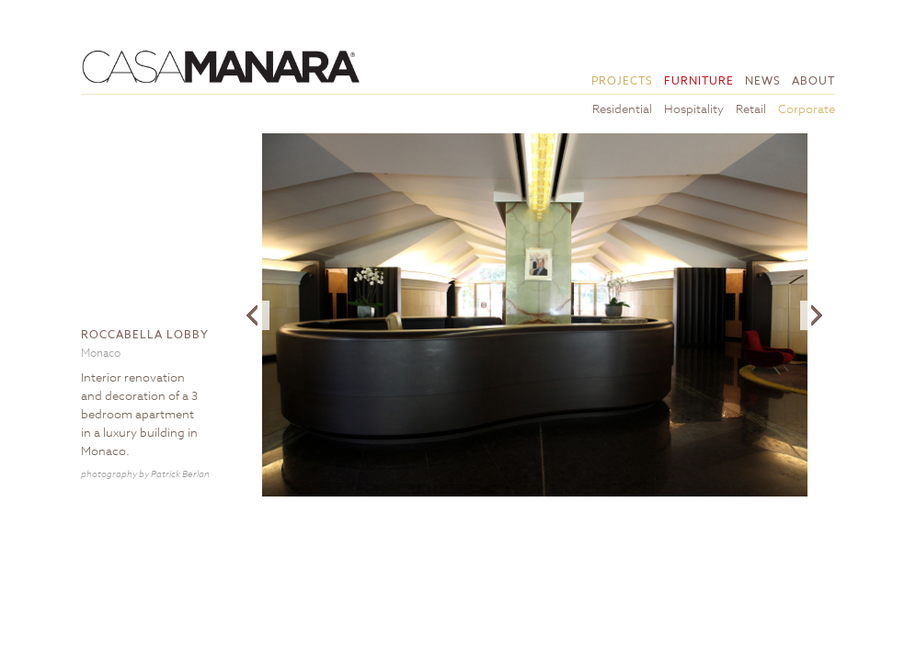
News (763, 80)
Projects (622, 80)
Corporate (806, 108)
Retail (751, 108)
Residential (622, 108)
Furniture (699, 80)
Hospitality (694, 108)
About (813, 80)
